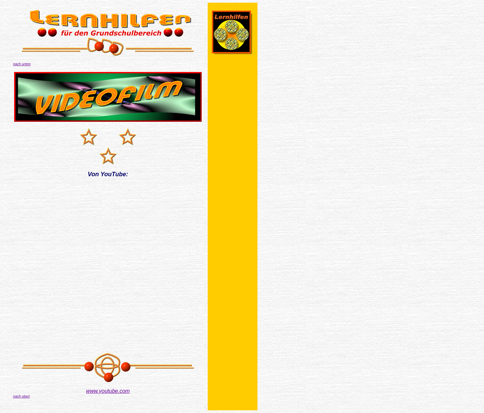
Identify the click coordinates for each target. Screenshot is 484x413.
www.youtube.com (108, 391)
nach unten (22, 64)
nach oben (21, 396)
